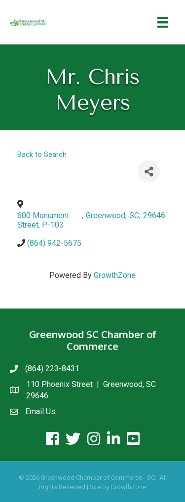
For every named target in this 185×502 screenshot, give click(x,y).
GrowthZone (115, 275)
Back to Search (42, 155)
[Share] (149, 171)
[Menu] (162, 22)
